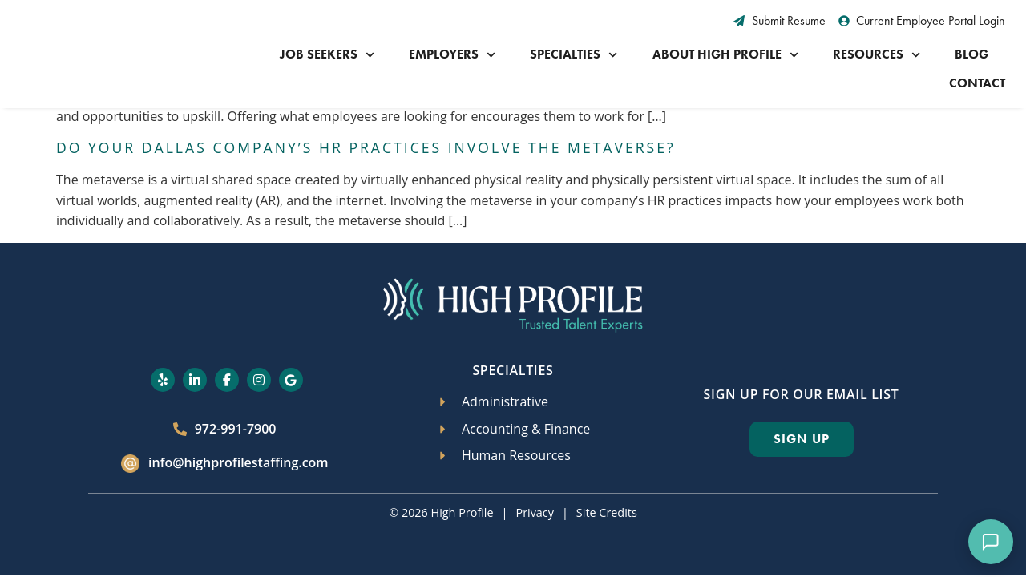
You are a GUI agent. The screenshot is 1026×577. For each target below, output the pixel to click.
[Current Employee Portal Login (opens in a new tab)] (922, 20)
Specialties (573, 54)
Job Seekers (327, 54)
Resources (876, 54)
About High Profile (725, 54)
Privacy (534, 484)
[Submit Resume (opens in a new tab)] (779, 20)
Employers (452, 54)
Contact (977, 83)
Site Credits (606, 484)
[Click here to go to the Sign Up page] (801, 411)
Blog (971, 54)
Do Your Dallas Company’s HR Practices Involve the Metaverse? (366, 119)
